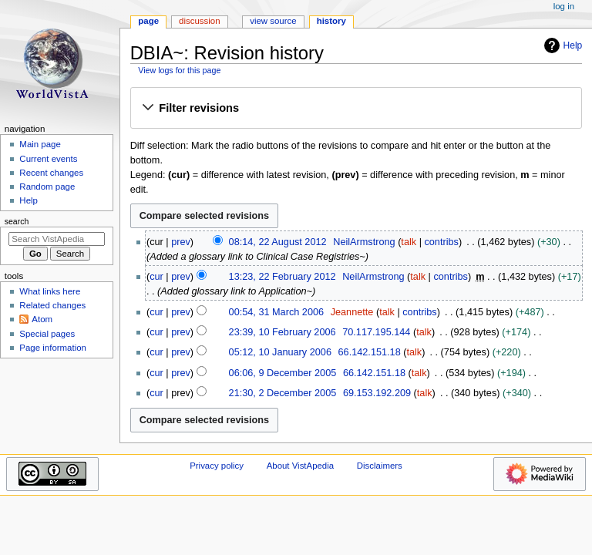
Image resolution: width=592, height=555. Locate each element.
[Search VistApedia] (56, 239)
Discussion (199, 20)
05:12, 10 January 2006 (280, 352)
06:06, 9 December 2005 (283, 373)
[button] (355, 109)
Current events (48, 158)
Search (17, 221)
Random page (47, 186)
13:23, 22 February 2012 (282, 276)
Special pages (47, 333)
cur (156, 276)
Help (561, 45)
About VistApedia (300, 465)
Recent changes (51, 172)
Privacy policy (217, 465)
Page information (52, 347)
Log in (563, 6)
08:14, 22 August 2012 (278, 242)
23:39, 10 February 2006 (282, 332)
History (331, 20)
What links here (49, 291)
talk (408, 242)
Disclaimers (379, 465)
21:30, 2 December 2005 (283, 393)
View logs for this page (179, 70)
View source (273, 20)
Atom (42, 319)
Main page (40, 144)
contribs (441, 242)
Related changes (52, 305)
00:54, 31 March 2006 (276, 312)
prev (180, 242)
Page (148, 20)
